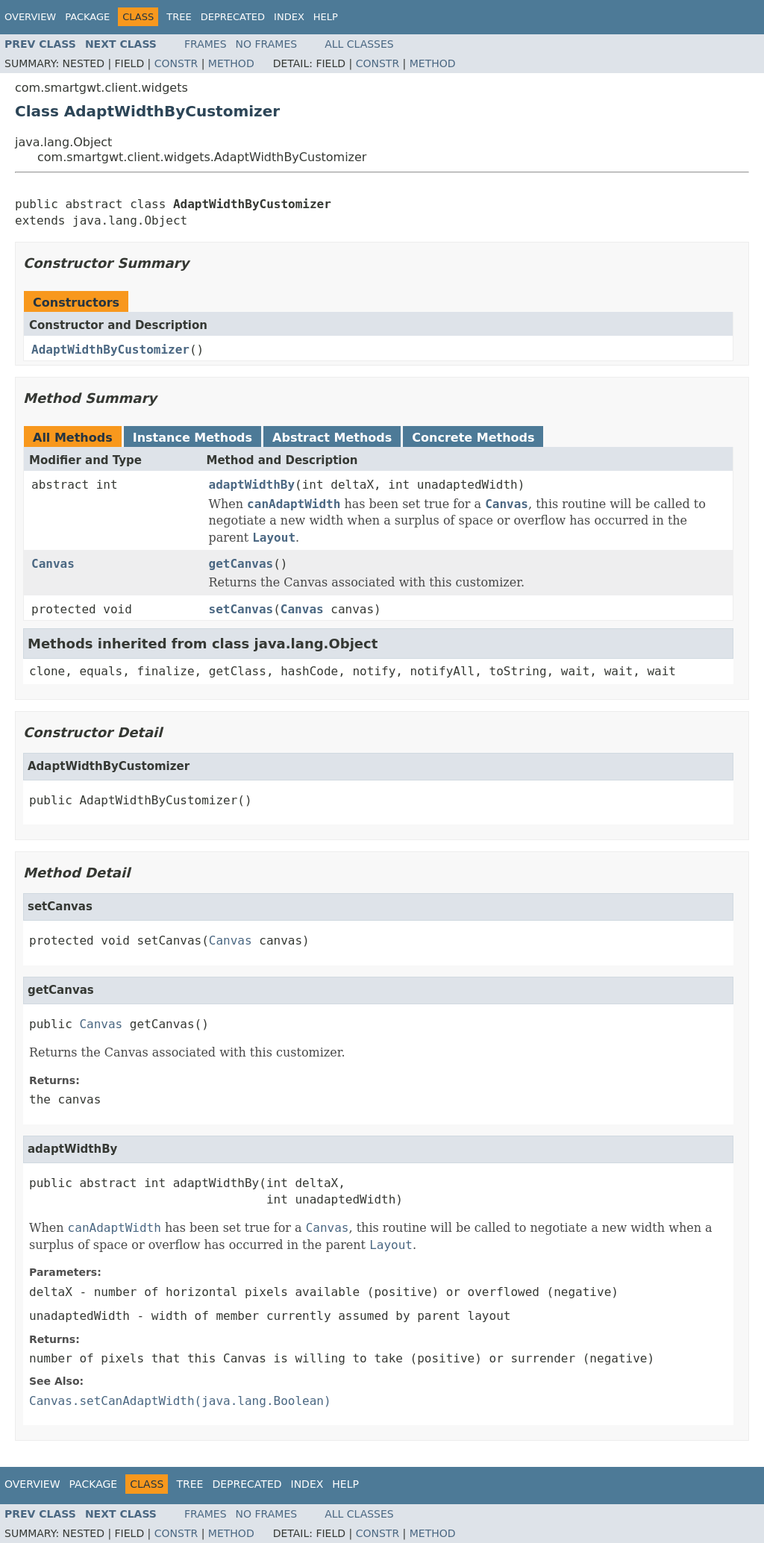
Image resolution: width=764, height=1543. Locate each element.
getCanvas (241, 564)
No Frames (267, 44)
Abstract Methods (332, 438)
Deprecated (233, 16)
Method (231, 63)
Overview (30, 16)
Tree (178, 16)
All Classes (359, 44)
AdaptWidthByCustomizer (110, 349)
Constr (176, 63)
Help (325, 16)
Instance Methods (192, 438)
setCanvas (241, 609)
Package (87, 16)
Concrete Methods (473, 438)
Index (289, 16)
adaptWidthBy (252, 485)
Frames (205, 44)
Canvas (53, 564)
